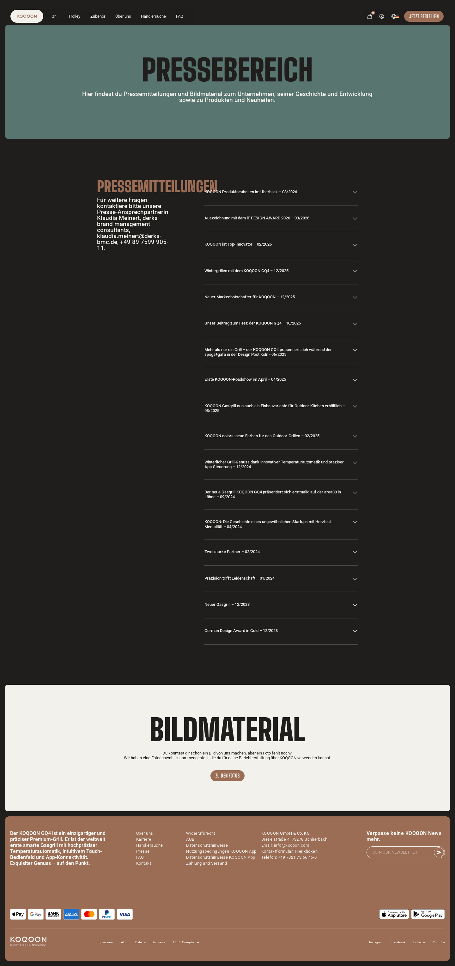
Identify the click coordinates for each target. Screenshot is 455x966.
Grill (55, 16)
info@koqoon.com (291, 845)
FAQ (179, 16)
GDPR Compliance (186, 942)
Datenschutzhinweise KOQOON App (220, 857)
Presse (143, 851)
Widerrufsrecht (200, 833)
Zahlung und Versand (206, 863)
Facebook (398, 942)
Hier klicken (306, 851)
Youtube (439, 942)
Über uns (123, 16)
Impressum (105, 942)
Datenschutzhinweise (207, 845)
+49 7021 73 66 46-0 (297, 857)
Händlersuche (153, 16)
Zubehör (97, 16)
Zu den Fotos (227, 775)
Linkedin (419, 942)
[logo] (27, 16)
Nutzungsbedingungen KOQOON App (221, 851)
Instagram (376, 942)
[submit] (439, 852)
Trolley (74, 16)
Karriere (143, 839)
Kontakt (143, 863)
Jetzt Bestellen (424, 16)
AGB (190, 839)
